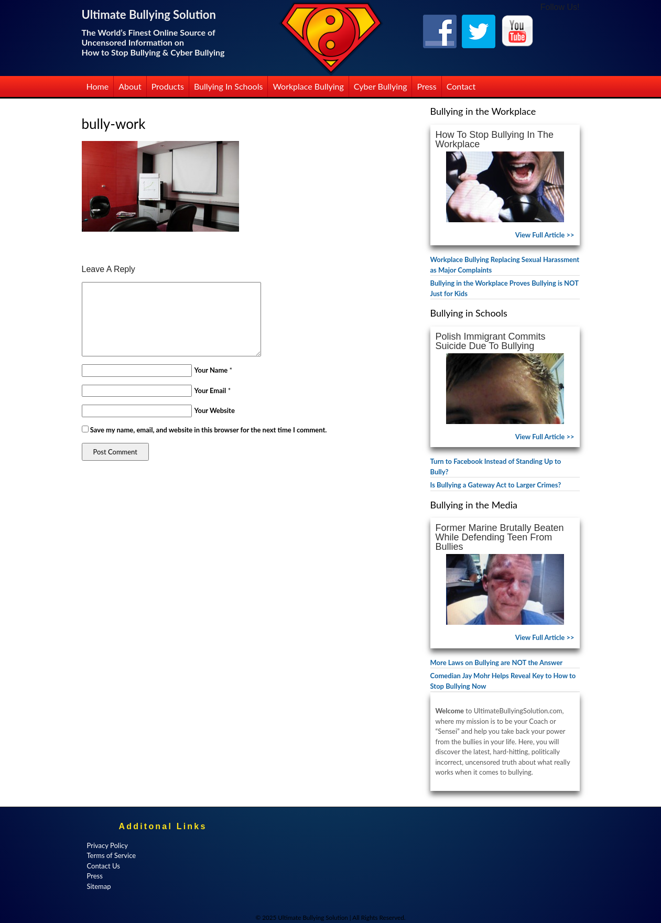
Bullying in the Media (473, 505)
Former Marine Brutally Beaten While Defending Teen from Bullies (500, 537)
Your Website (214, 410)
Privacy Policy (107, 845)
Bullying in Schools (228, 86)
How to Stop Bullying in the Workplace (495, 139)
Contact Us (103, 866)
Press (426, 86)
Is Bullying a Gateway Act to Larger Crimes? (495, 485)
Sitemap (99, 886)
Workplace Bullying (308, 86)
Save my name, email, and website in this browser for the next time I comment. (208, 430)
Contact (461, 86)
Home (97, 86)
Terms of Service (111, 855)
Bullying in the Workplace (483, 111)
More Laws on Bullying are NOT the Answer (496, 662)
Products (167, 86)
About (130, 86)
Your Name (211, 370)
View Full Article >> (545, 235)
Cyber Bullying (380, 86)
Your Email (210, 390)
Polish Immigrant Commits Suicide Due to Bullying (491, 341)
